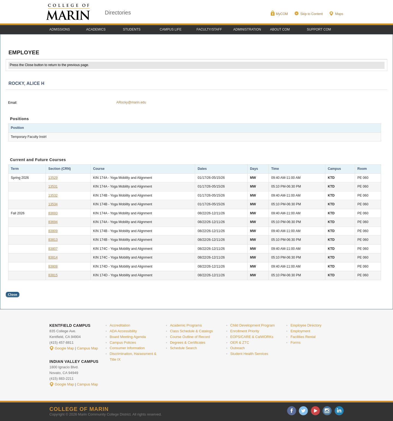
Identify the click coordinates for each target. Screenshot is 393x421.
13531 (53, 186)
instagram (327, 410)
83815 (53, 275)
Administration (247, 29)
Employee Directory (305, 325)
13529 (53, 178)
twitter (303, 410)
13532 (53, 195)
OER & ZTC (239, 342)
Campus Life (170, 29)
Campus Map (87, 348)
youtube (315, 410)
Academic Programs (186, 325)
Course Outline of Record (190, 337)
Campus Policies (123, 342)
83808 (53, 266)
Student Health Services (249, 354)
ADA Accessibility (123, 331)
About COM (280, 29)
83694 (53, 222)
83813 (53, 240)
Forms (295, 342)
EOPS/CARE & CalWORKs (251, 337)
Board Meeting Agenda (128, 337)
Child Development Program (252, 325)
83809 (53, 231)
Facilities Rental (302, 337)
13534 (53, 204)
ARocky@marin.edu (131, 102)
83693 (53, 213)
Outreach (237, 348)
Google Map (64, 348)
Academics (96, 29)
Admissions (59, 29)
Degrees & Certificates (188, 342)
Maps (339, 14)
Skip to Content (311, 14)
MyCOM (282, 14)
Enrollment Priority (244, 331)
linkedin (339, 410)
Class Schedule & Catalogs (191, 331)
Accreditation (120, 325)
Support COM (319, 29)
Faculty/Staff (209, 29)
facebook (291, 410)
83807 (53, 249)
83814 (53, 257)
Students (132, 29)
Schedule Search (183, 348)
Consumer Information (127, 348)
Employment (300, 331)
